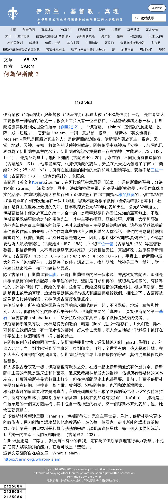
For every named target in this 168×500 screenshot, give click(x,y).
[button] (157, 8)
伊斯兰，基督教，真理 (79, 11)
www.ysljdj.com (88, 469)
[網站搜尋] (149, 18)
